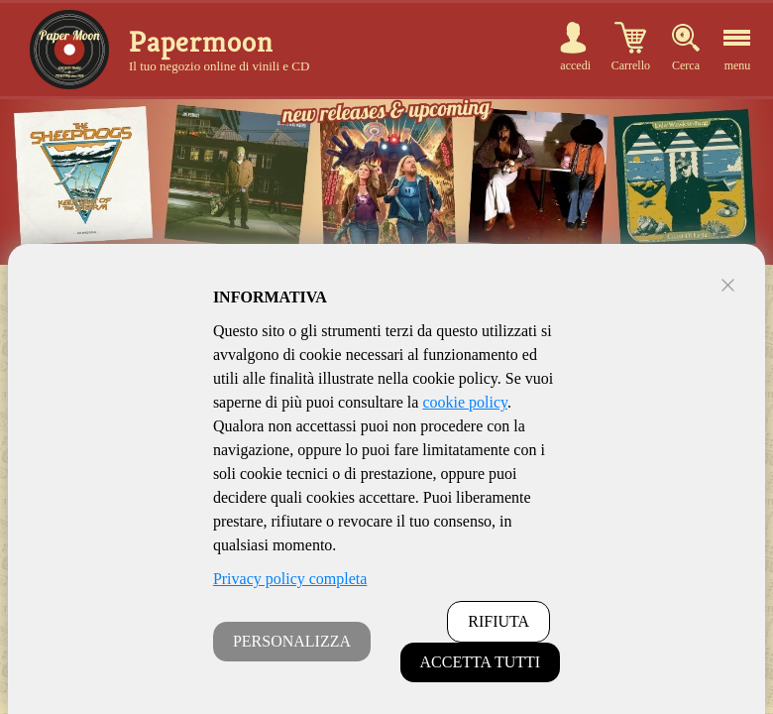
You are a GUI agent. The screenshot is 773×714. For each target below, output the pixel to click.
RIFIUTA (498, 621)
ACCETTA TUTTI (480, 662)
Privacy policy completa (290, 578)
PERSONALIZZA (292, 641)
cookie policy (464, 402)
